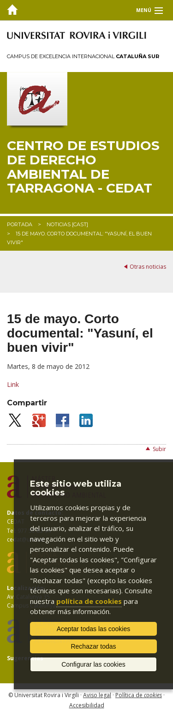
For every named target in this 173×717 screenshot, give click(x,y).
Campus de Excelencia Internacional (83, 56)
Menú (143, 10)
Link (13, 384)
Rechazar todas (93, 646)
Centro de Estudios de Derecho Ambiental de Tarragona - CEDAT (83, 167)
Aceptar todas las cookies (94, 629)
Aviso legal (97, 695)
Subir (159, 449)
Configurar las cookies (93, 664)
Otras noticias (148, 267)
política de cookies (89, 601)
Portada (19, 224)
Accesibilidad (86, 705)
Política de (138, 695)
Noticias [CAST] (67, 224)
